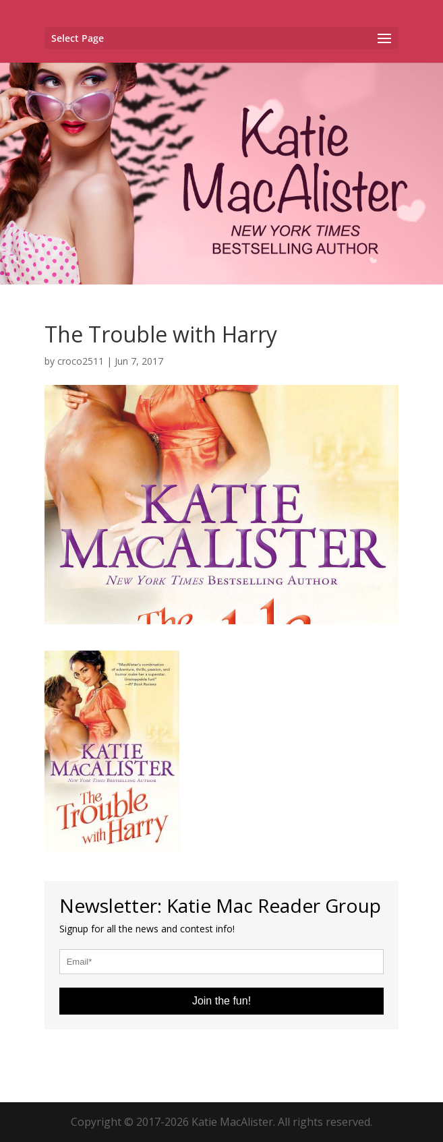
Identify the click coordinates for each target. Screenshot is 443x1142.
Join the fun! (221, 1000)
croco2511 (80, 361)
